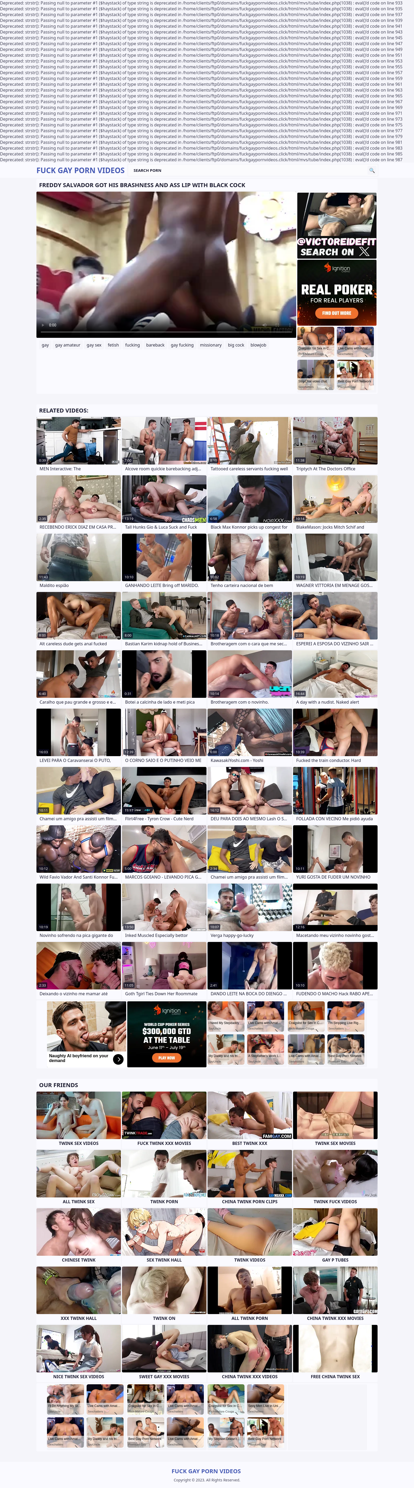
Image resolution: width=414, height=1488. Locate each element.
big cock (236, 345)
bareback (155, 345)
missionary (211, 345)
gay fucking (182, 345)
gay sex (94, 345)
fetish (113, 345)
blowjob (258, 345)
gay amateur (67, 345)
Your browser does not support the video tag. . (166, 265)
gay (45, 345)
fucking (132, 345)
